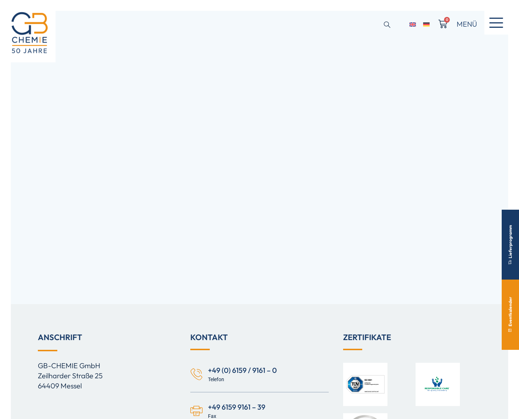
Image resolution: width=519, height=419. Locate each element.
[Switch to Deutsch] (426, 24)
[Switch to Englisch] (413, 24)
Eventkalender (510, 315)
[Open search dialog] (387, 25)
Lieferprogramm (510, 244)
